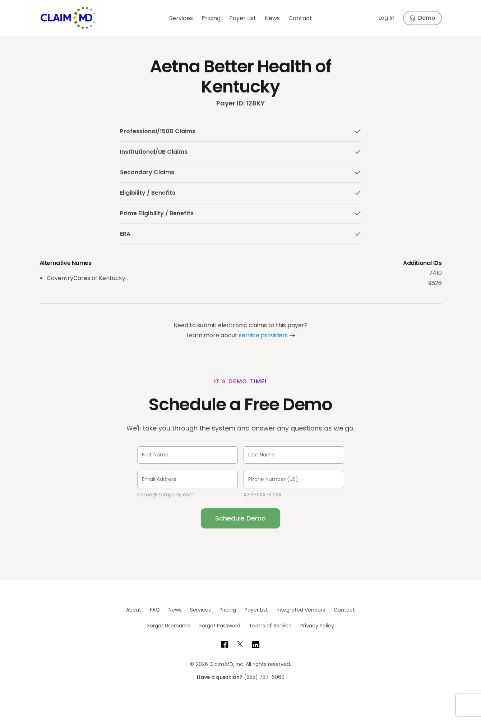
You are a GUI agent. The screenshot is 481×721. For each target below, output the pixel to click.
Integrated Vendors (301, 609)
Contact (300, 18)
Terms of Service (270, 625)
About (133, 609)
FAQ (155, 609)
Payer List (242, 18)
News (272, 18)
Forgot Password (219, 625)
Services (181, 18)
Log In (386, 18)
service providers (263, 335)
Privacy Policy (317, 625)
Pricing (211, 18)
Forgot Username (169, 625)
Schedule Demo (240, 518)
